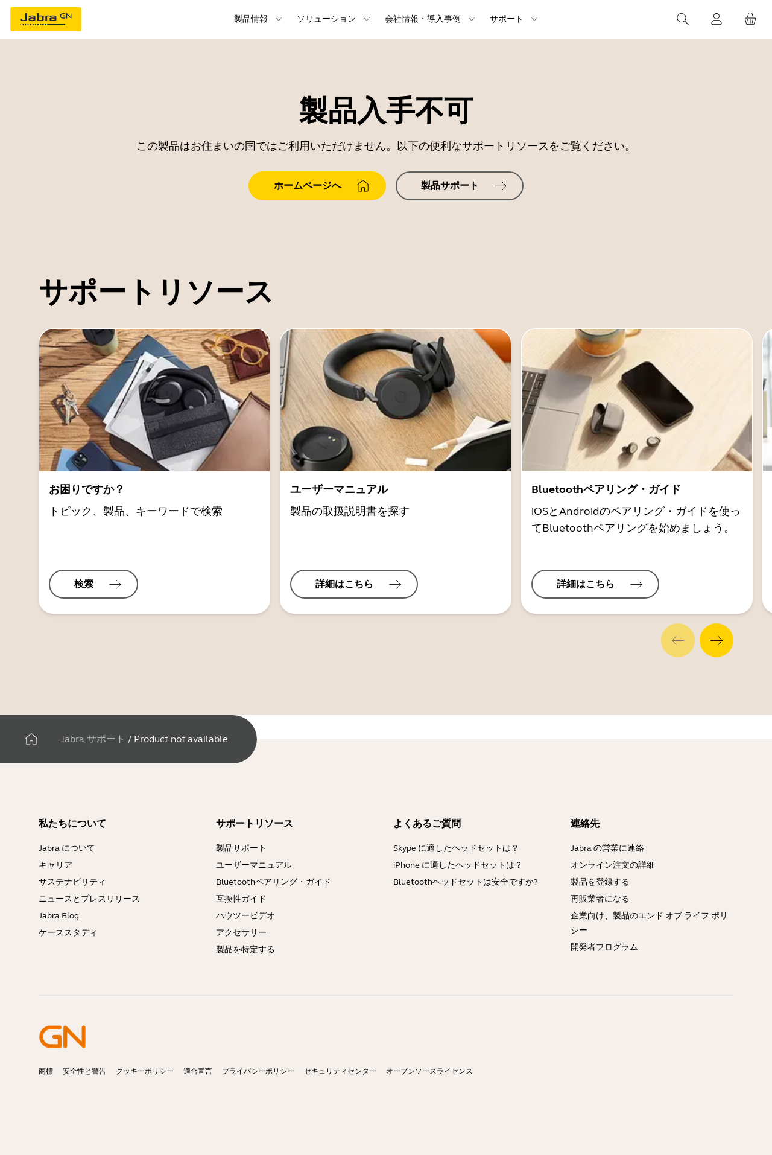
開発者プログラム (604, 947)
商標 (46, 1071)
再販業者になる (600, 899)
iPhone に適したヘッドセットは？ (458, 865)
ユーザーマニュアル (254, 865)
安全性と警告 (84, 1071)
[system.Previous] (678, 640)
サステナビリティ (72, 882)
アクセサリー (241, 933)
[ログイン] (716, 19)
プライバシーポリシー (258, 1071)
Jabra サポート (92, 739)
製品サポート (241, 848)
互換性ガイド (242, 899)
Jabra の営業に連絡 (607, 848)
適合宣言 (197, 1071)
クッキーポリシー (145, 1071)
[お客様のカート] (750, 19)
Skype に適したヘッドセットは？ (456, 848)
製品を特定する (245, 949)
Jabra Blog (59, 916)
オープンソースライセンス (429, 1071)
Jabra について (67, 848)
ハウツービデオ (245, 916)
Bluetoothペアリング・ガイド (273, 882)
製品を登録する (600, 882)
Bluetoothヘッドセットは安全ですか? (465, 882)
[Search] (682, 19)
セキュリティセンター (340, 1071)
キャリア (55, 865)
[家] (31, 739)
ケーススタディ (68, 933)
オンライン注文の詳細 (613, 865)
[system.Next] (716, 640)
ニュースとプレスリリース (89, 899)
